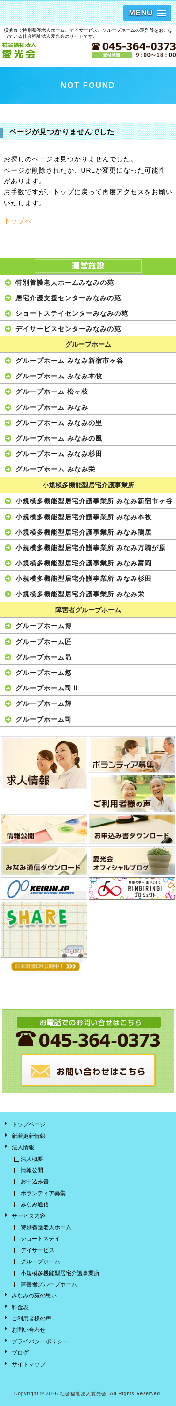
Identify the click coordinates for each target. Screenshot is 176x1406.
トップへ (18, 221)
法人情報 (23, 1147)
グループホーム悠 (43, 672)
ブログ (20, 1352)
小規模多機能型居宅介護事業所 (88, 485)
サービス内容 (29, 1216)
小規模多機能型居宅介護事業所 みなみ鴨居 (83, 532)
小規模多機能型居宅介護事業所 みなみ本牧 (83, 517)
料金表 (20, 1307)
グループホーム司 (43, 719)
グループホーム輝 (43, 703)
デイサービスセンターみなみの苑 (68, 329)
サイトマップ (29, 1364)
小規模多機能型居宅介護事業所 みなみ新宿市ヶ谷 (94, 501)
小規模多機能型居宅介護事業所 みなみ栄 (80, 594)
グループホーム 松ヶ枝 (51, 391)
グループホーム (88, 344)
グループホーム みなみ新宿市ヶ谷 (69, 360)
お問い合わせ (29, 1329)
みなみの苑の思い (34, 1295)
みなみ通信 (35, 1204)
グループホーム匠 (43, 641)
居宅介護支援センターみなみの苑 (68, 298)
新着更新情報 (29, 1136)
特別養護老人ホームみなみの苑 (64, 282)
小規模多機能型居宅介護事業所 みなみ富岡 (83, 563)
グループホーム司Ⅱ (47, 688)
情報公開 (32, 1170)
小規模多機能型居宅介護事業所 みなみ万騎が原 (90, 547)
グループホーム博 (43, 626)
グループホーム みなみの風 (58, 438)
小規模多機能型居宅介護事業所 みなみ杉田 (83, 578)
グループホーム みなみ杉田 (58, 453)
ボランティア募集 (43, 1193)
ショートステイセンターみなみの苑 (71, 313)
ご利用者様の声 (31, 1318)
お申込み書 (35, 1181)
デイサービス (37, 1250)
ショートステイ (40, 1238)
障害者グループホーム (88, 610)
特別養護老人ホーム (46, 1227)
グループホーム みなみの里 (58, 423)
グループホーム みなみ (51, 407)
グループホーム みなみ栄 (55, 469)
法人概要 (32, 1159)
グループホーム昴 (43, 657)
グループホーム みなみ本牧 (58, 376)
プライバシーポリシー (40, 1341)
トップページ (29, 1124)
